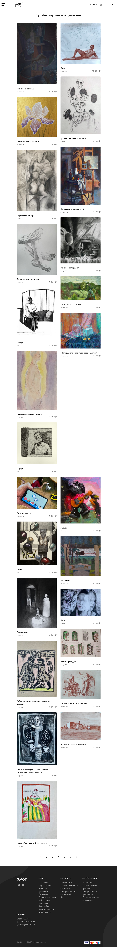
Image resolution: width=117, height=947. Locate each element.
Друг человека (24, 513)
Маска (19, 569)
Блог (63, 897)
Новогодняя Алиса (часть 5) (29, 413)
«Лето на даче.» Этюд (71, 304)
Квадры (20, 342)
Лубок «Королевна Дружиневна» (32, 843)
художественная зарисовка (73, 138)
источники (65, 580)
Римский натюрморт (70, 267)
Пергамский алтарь (25, 215)
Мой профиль (44, 900)
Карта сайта (44, 906)
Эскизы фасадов (68, 661)
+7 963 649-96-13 (26, 921)
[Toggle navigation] (3, 4)
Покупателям (66, 882)
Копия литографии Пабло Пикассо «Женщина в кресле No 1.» (32, 771)
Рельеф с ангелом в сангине (74, 703)
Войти (92, 4)
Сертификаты (44, 894)
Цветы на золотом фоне (28, 141)
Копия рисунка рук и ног (28, 279)
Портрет (20, 468)
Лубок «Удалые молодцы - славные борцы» (33, 702)
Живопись (20, 92)
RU (113, 4)
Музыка (64, 527)
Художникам (87, 882)
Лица (63, 620)
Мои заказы (44, 903)
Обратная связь (45, 885)
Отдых (63, 68)
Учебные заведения (47, 897)
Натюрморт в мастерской (72, 209)
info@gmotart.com (26, 924)
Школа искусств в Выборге (73, 744)
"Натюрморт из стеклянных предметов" (79, 352)
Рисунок (20, 218)
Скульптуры (22, 632)
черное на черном (25, 88)
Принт (19, 346)
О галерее (43, 882)
